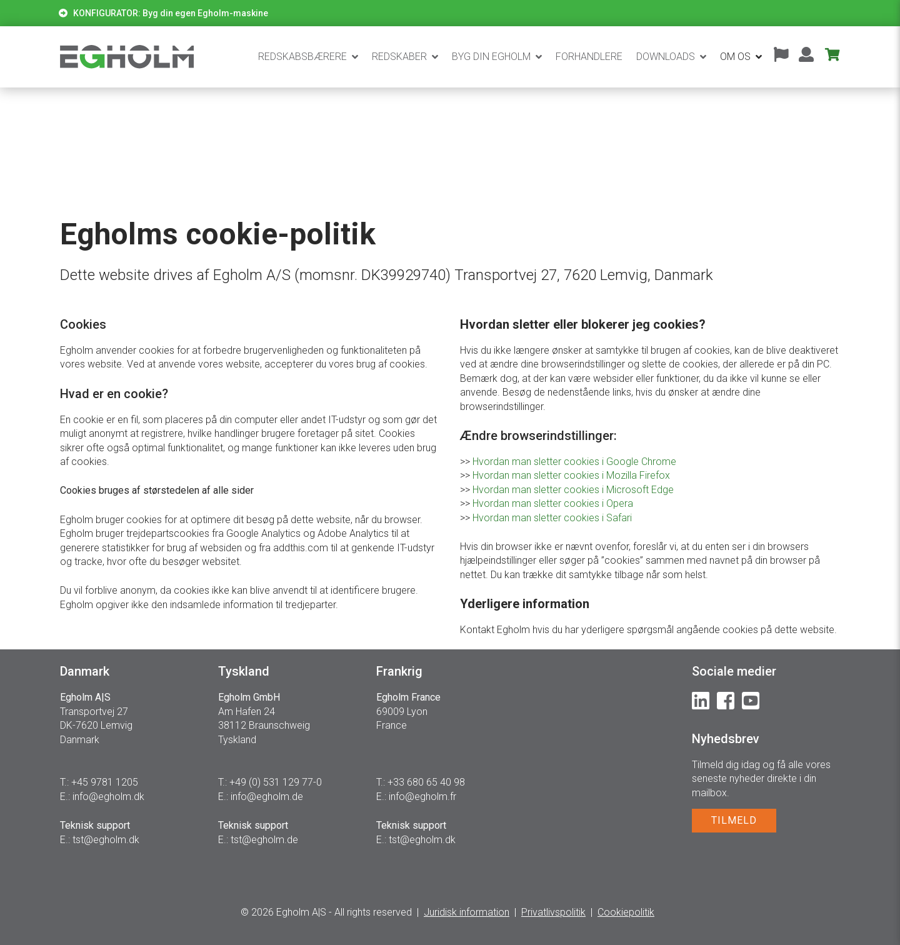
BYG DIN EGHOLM (491, 56)
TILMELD (734, 820)
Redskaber (399, 56)
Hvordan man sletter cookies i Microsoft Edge (573, 490)
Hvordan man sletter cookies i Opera (552, 503)
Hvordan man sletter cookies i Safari (552, 518)
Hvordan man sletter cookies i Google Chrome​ (574, 462)
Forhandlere (589, 56)
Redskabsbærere (302, 56)
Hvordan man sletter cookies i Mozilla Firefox (571, 475)
